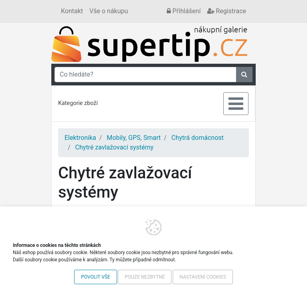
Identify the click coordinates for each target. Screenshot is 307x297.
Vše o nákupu (108, 11)
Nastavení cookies (203, 277)
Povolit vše (95, 277)
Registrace (226, 11)
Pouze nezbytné (145, 277)
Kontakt (72, 11)
